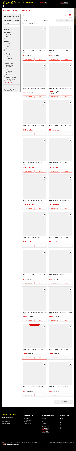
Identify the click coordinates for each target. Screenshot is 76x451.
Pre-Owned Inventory (29, 421)
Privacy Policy (17, 442)
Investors (44, 425)
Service (43, 421)
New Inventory (27, 420)
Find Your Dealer (9, 415)
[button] (11, 20)
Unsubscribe (4, 442)
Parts (43, 420)
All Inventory (27, 418)
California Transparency (26, 442)
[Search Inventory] (65, 16)
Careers (44, 423)
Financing (44, 418)
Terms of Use (11, 442)
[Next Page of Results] (71, 20)
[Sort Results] (30, 20)
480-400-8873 (5, 420)
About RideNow (45, 426)
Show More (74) (9, 60)
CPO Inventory (27, 423)
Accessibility (34, 442)
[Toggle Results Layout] (70, 16)
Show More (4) (8, 82)
